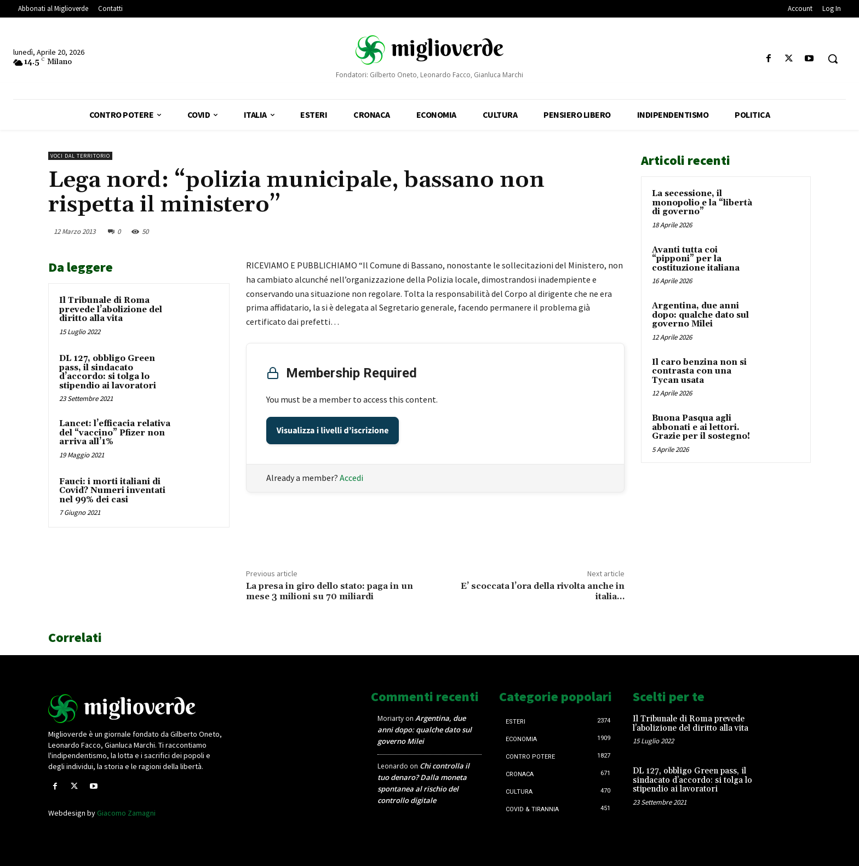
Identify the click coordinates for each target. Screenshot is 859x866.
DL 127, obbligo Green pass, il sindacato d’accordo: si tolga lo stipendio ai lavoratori (107, 372)
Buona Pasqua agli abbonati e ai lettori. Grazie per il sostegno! (701, 427)
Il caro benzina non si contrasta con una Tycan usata (699, 371)
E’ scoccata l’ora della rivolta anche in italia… (543, 591)
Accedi (351, 477)
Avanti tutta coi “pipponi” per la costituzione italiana (696, 259)
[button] (833, 58)
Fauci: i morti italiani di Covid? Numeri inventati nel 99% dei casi (112, 491)
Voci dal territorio (80, 156)
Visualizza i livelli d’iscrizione (333, 430)
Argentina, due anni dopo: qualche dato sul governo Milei (700, 315)
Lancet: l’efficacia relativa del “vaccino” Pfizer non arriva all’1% (114, 432)
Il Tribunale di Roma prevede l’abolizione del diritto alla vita (110, 309)
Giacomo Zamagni (126, 813)
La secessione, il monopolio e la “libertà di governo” (702, 202)
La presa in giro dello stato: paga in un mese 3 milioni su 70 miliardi (329, 591)
